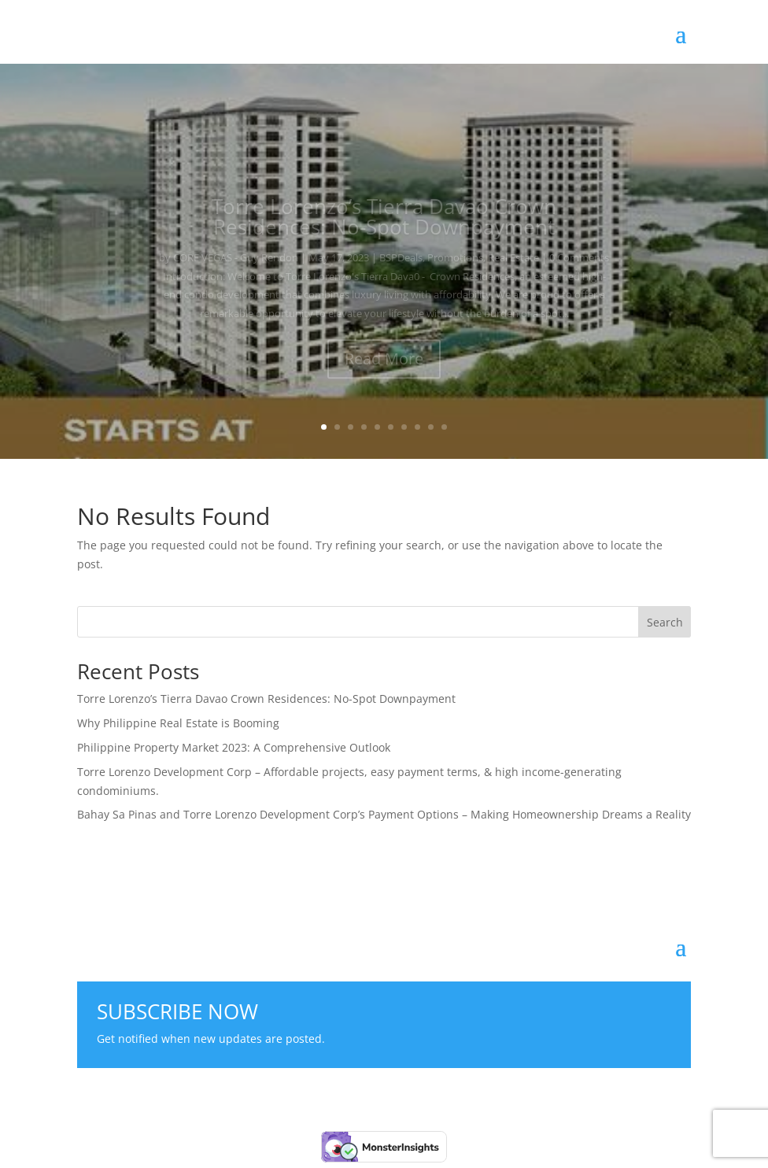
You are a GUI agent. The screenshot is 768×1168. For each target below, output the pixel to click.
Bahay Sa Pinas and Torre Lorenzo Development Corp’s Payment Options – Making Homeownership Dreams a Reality (384, 814)
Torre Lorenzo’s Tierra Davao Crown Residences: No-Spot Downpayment (384, 223)
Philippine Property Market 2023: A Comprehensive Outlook (233, 747)
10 (444, 427)
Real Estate (513, 264)
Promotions (455, 264)
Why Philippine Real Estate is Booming (178, 722)
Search (665, 622)
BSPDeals (401, 264)
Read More (384, 365)
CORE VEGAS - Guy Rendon (235, 264)
